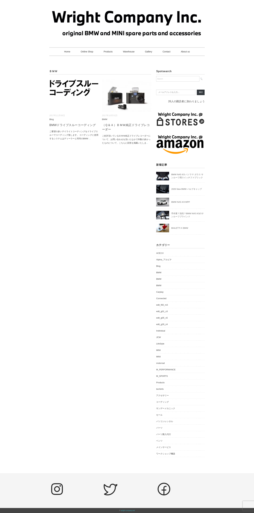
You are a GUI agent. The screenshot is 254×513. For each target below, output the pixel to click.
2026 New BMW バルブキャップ (186, 189)
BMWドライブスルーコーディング (72, 125)
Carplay (159, 292)
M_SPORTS (162, 376)
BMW (104, 119)
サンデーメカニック (165, 408)
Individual (160, 331)
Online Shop (87, 51)
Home (67, 51)
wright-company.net (128, 510)
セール (159, 415)
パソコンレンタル (164, 421)
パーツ (159, 428)
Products (108, 51)
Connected (161, 298)
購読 (201, 92)
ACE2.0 (159, 253)
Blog (51, 119)
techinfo (160, 389)
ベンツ (159, 441)
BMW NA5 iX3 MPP (180, 202)
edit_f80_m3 (162, 305)
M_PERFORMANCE (165, 369)
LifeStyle (160, 343)
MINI (158, 350)
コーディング (162, 402)
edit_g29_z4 (162, 324)
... (90, 138)
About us (185, 51)
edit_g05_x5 (162, 318)
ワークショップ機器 (165, 453)
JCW (158, 337)
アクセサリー (162, 395)
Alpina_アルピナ (164, 259)
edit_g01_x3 (162, 311)
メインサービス (163, 447)
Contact (166, 51)
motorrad (160, 363)
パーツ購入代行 (163, 434)
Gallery (148, 51)
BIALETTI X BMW (179, 228)
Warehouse (128, 51)
